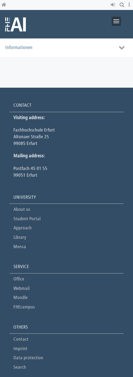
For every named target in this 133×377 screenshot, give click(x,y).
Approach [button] (22, 228)
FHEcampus (24, 307)
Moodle (20, 298)
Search (19, 367)
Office (18, 279)
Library (19, 237)
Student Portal (27, 219)
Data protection (28, 358)
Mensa (19, 247)
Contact (21, 339)
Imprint (20, 349)
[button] (113, 5)
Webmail (21, 288)
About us (21, 209)
